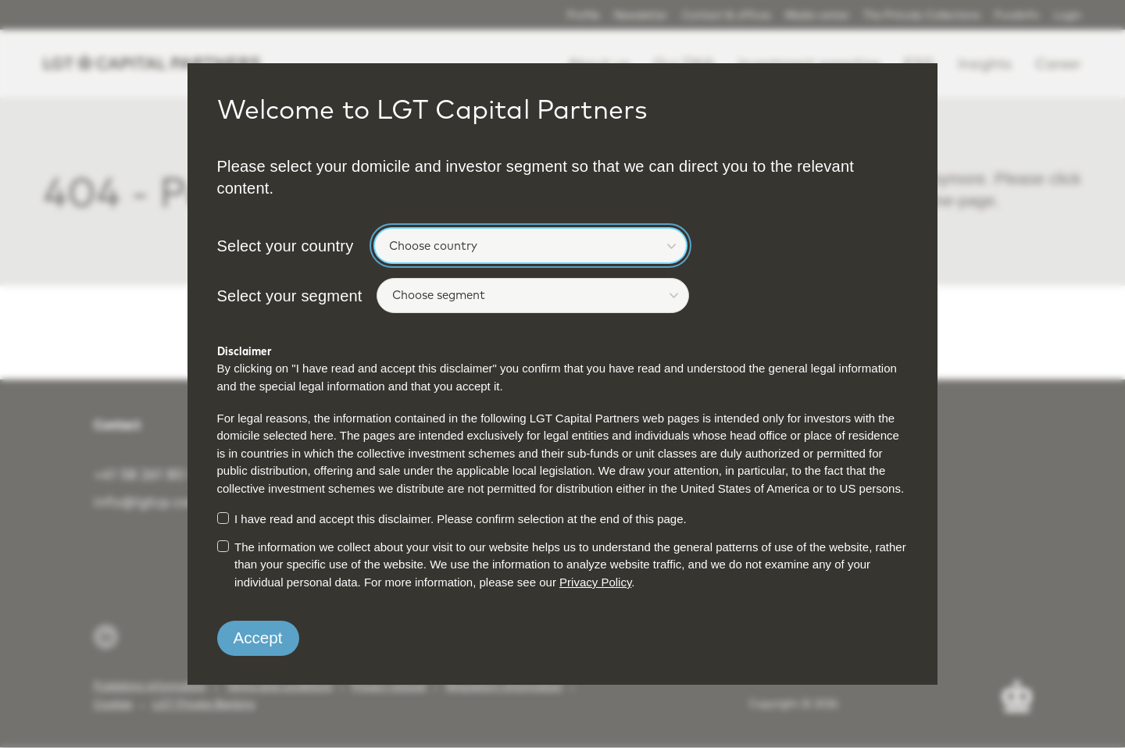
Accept (258, 637)
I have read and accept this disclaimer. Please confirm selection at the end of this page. (460, 518)
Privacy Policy (595, 582)
